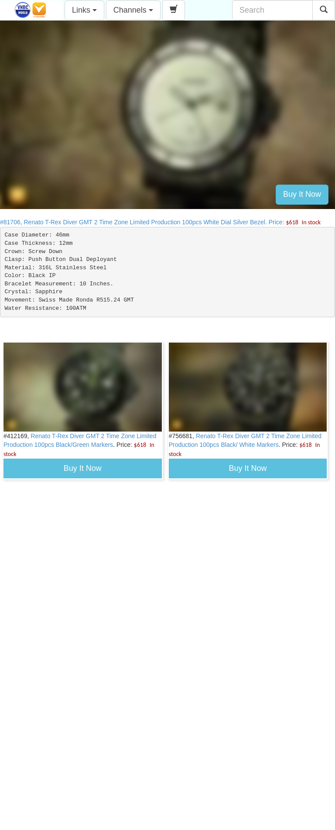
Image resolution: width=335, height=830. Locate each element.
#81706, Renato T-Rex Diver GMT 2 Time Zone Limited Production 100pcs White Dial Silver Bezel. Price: (160, 222)
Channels (133, 10)
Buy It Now (302, 194)
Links (84, 10)
